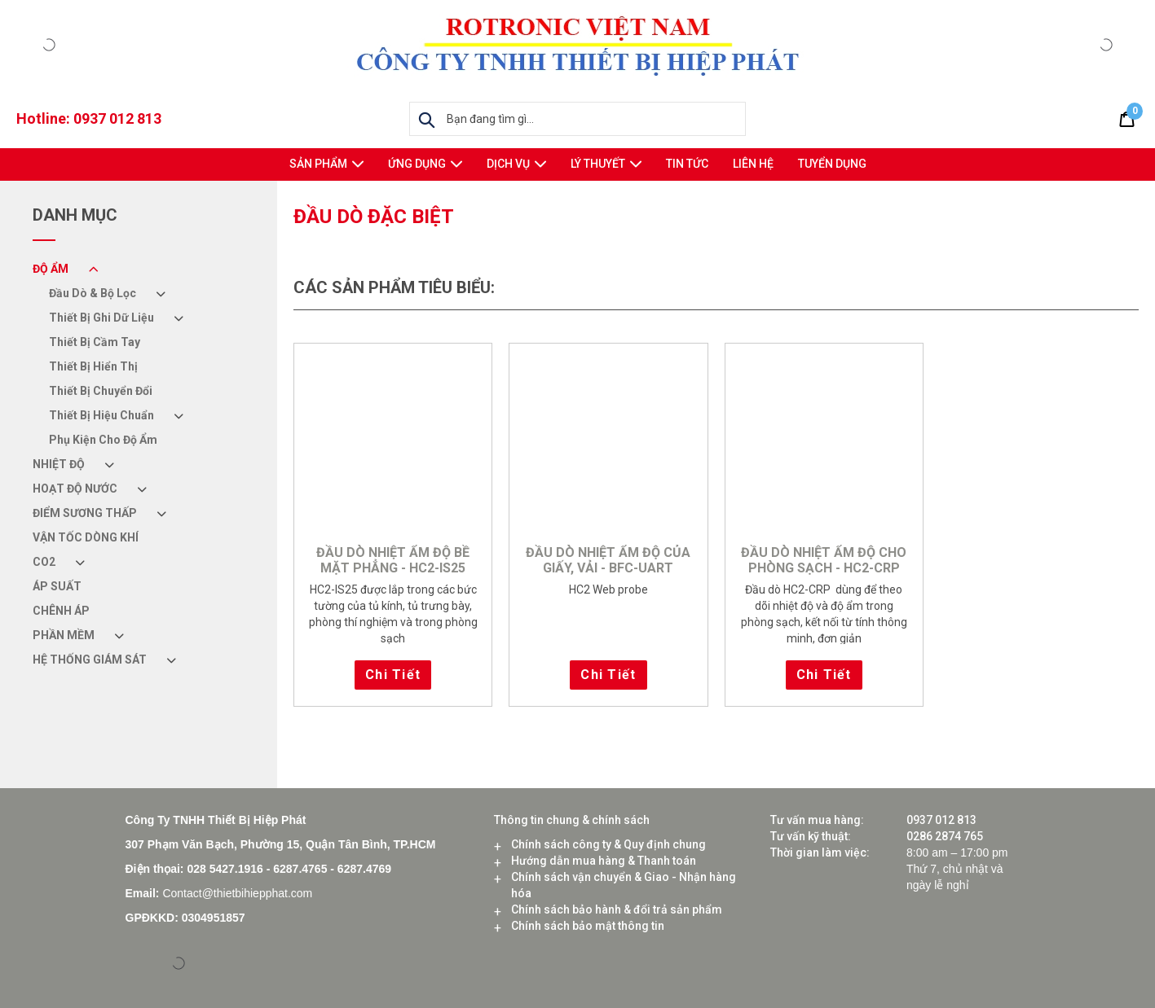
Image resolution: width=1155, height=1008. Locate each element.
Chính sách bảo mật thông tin (587, 925)
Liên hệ (753, 163)
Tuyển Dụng (832, 163)
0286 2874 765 (944, 836)
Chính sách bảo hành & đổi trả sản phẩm (616, 909)
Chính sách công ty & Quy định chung (608, 844)
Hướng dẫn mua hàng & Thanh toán (603, 860)
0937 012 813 (117, 118)
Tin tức (687, 163)
